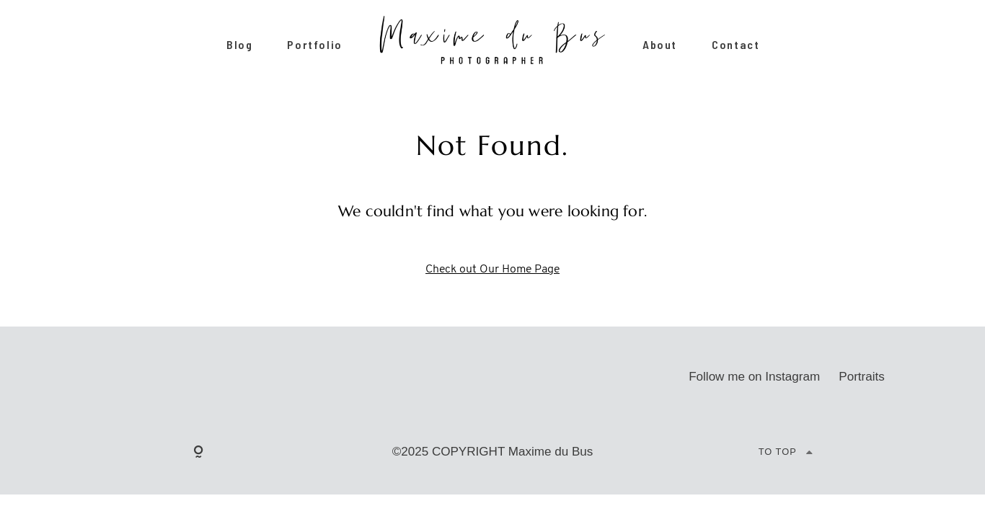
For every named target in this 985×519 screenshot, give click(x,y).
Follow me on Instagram (754, 376)
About (659, 45)
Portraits (862, 376)
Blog (239, 45)
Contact (735, 45)
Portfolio (314, 45)
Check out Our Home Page (492, 269)
